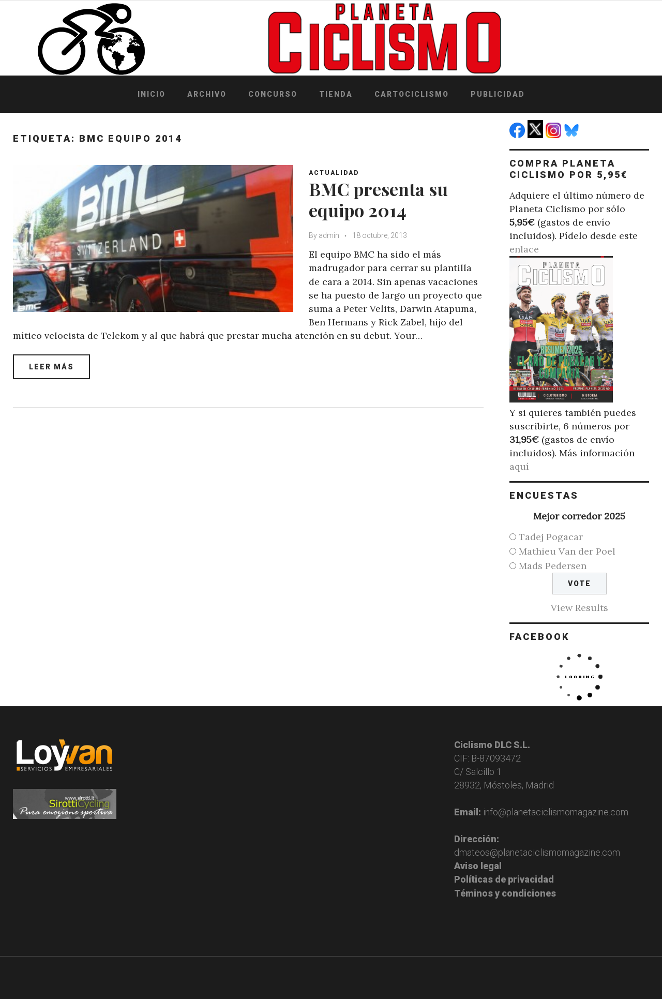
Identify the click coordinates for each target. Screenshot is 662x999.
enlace (524, 249)
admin (329, 235)
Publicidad (498, 94)
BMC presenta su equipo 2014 (378, 199)
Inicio (152, 94)
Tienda (336, 94)
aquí (519, 466)
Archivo (207, 94)
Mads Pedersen (552, 566)
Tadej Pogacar (551, 537)
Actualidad (334, 172)
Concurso (272, 94)
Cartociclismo (411, 94)
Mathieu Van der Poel (567, 551)
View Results (579, 608)
